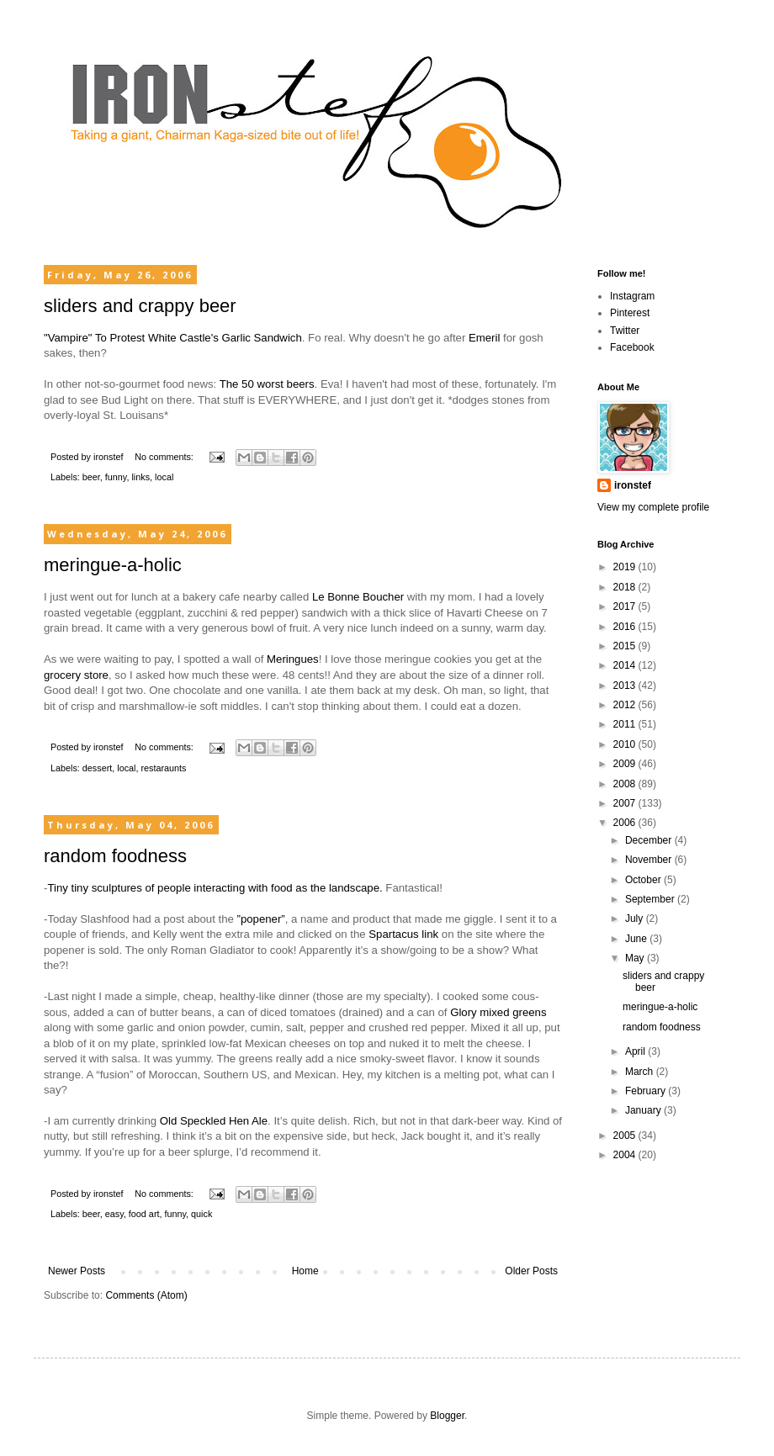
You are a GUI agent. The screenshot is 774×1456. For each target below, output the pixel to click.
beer (91, 477)
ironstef (632, 485)
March (640, 1071)
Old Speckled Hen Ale (214, 1121)
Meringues (293, 659)
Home (305, 1271)
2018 (626, 587)
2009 (626, 764)
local (164, 477)
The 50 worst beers (267, 384)
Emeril (484, 337)
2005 (626, 1135)
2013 (626, 685)
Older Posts (531, 1271)
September (651, 899)
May (636, 958)
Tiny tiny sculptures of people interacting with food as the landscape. (214, 888)
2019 (626, 567)
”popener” (260, 919)
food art (144, 1214)
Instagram (632, 296)
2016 (626, 627)
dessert (97, 768)
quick (201, 1214)
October (644, 880)
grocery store (76, 675)
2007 (626, 803)
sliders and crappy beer (140, 305)
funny (116, 477)
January (644, 1110)
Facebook (632, 347)
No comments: (165, 457)
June (637, 939)
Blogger (447, 1416)
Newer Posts (76, 1271)
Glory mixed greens (498, 1012)
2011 (626, 724)
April (636, 1051)
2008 (626, 784)
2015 (626, 646)
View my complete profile (653, 507)
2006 (626, 823)
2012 (626, 705)
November (650, 860)
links (140, 477)
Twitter (624, 330)
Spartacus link (403, 934)
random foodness (115, 855)
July (635, 918)
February (646, 1091)
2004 (626, 1155)
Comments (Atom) (146, 1295)
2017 (626, 606)
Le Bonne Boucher (358, 596)
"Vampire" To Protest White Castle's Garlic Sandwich (173, 337)
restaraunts (163, 768)
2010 (626, 744)
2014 (626, 665)
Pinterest (629, 313)
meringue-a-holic (113, 564)
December (650, 840)
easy (114, 1214)
